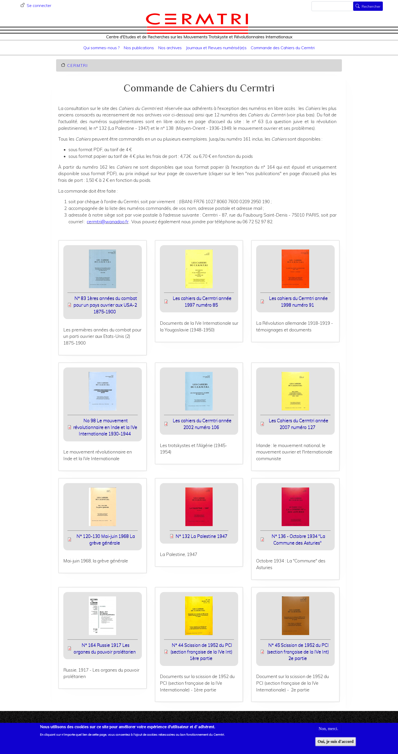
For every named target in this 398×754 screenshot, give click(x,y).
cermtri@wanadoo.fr (107, 221)
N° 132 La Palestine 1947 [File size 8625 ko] (201, 536)
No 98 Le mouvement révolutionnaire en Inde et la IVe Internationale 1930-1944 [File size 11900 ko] (105, 427)
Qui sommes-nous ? (101, 47)
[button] (102, 270)
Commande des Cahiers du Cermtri (283, 47)
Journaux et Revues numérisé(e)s (216, 47)
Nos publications (139, 47)
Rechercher (371, 6)
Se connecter (39, 5)
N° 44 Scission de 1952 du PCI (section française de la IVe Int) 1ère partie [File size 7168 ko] (201, 651)
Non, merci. (328, 732)
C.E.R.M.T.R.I (77, 65)
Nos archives (170, 47)
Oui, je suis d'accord (336, 745)
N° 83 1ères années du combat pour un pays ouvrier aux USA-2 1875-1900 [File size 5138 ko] (105, 304)
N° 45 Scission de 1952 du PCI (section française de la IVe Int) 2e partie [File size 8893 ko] (298, 651)
